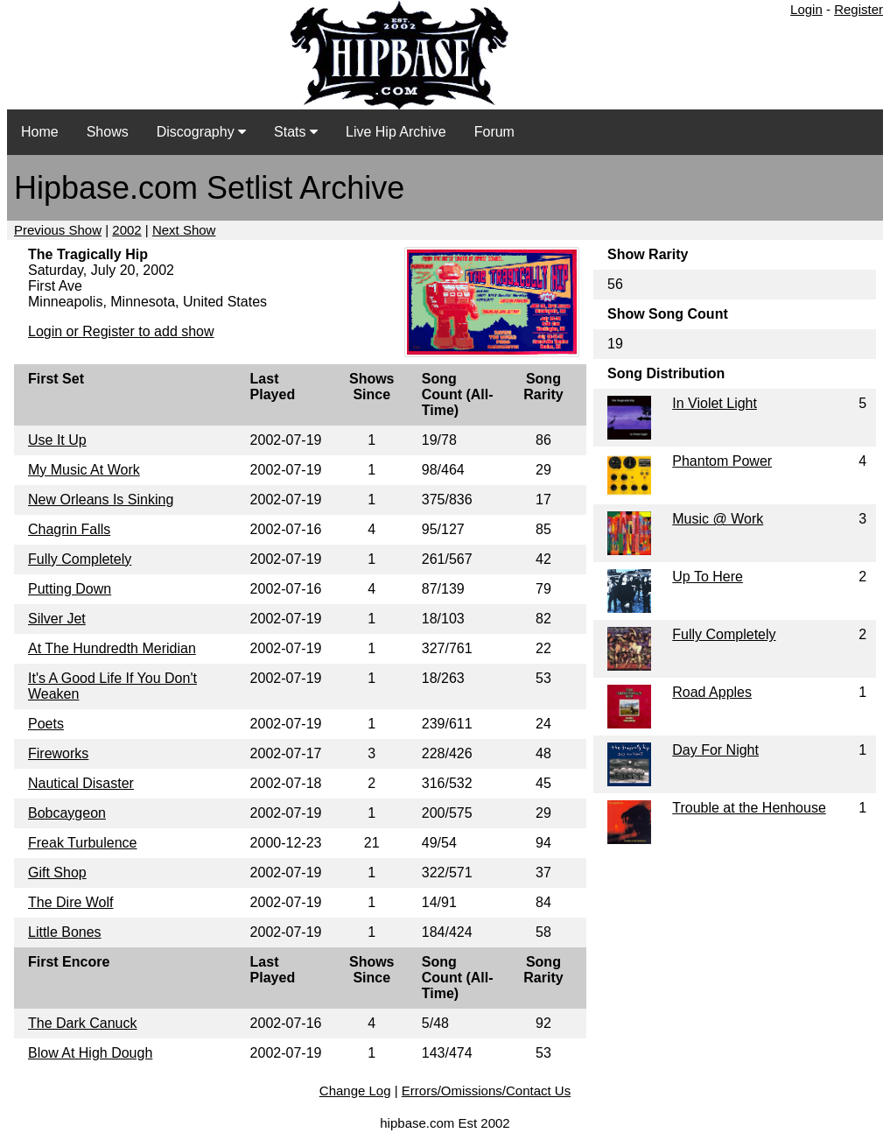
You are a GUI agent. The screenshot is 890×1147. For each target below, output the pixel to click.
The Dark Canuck (82, 1023)
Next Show (184, 229)
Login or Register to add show (121, 331)
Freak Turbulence (82, 842)
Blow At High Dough (90, 1052)
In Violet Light (714, 403)
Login (806, 9)
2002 (126, 229)
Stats (296, 131)
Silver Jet (57, 618)
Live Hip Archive (396, 131)
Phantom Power (722, 461)
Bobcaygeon (67, 813)
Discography (201, 131)
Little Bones (65, 932)
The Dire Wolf (71, 902)
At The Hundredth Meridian (112, 648)
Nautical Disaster (81, 783)
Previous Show (58, 229)
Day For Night (715, 749)
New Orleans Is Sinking (100, 499)
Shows (108, 131)
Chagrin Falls (69, 529)
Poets (46, 723)
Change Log (355, 1090)
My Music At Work (84, 469)
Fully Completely (79, 559)
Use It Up (57, 440)
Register (858, 9)
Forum (494, 131)
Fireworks (58, 753)
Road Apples (712, 692)
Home (40, 131)
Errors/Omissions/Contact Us (486, 1090)
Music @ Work (717, 518)
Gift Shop (57, 872)
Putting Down (69, 588)
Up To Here (707, 576)
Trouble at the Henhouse (749, 807)
